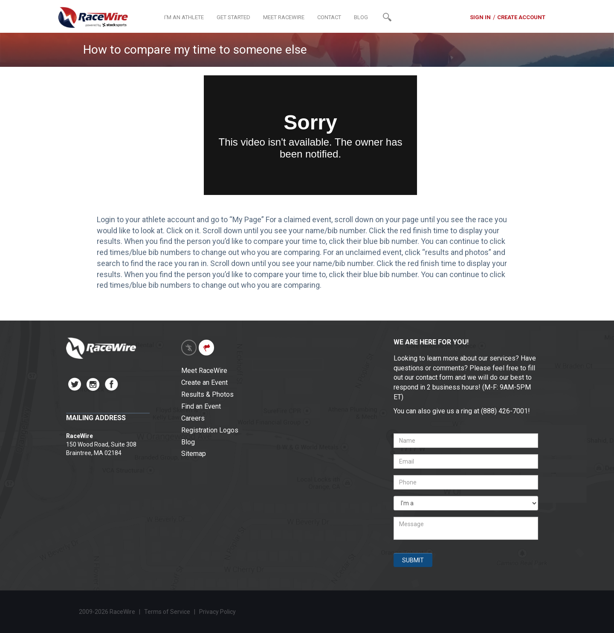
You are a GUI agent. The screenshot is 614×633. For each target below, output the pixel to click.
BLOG (361, 17)
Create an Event (204, 382)
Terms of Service (167, 611)
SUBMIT (413, 560)
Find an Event (201, 406)
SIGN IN (480, 17)
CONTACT (329, 17)
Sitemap (193, 454)
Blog (188, 442)
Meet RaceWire (204, 371)
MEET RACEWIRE (283, 17)
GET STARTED (233, 17)
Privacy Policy (218, 611)
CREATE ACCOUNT (521, 17)
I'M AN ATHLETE (184, 17)
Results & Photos (207, 394)
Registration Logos (209, 430)
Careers (193, 418)
